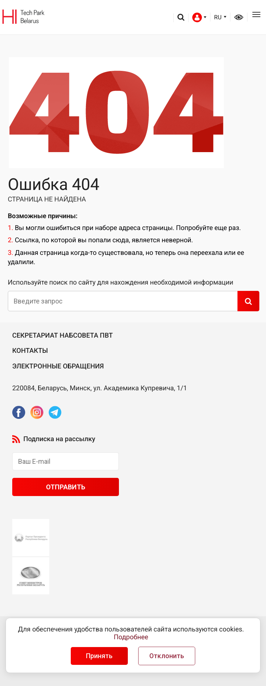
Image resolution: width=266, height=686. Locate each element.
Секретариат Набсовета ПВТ (62, 335)
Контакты (30, 351)
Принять (99, 656)
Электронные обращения (58, 366)
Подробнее (131, 637)
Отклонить (166, 656)
